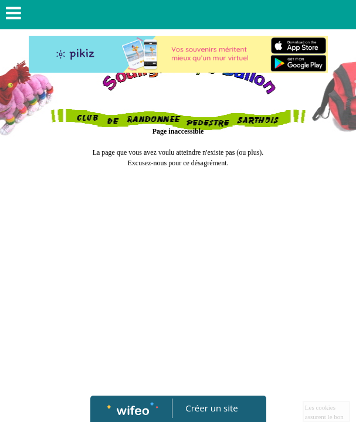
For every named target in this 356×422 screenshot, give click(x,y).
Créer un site (211, 408)
